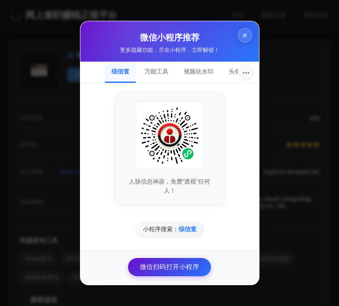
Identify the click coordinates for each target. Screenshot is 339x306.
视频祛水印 (199, 71)
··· (246, 72)
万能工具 (156, 71)
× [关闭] (244, 35)
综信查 (120, 71)
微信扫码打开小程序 (169, 266)
